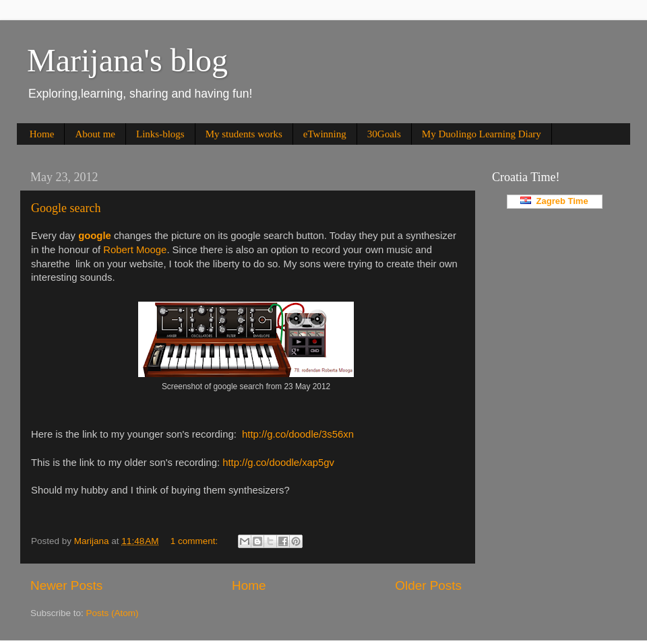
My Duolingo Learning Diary (481, 134)
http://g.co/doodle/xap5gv (278, 462)
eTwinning (324, 134)
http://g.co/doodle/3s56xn (298, 434)
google (94, 235)
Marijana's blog (127, 60)
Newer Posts (66, 585)
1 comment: (195, 541)
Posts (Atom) (112, 613)
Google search (65, 208)
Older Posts (428, 585)
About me (95, 134)
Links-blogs (160, 134)
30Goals (384, 134)
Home (42, 134)
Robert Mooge (134, 249)
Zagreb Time (554, 201)
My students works (244, 134)
